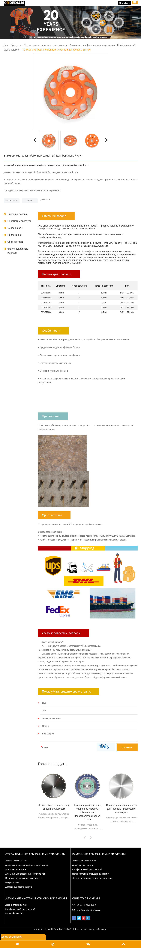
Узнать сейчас (11, 200)
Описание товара (17, 214)
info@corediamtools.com (88, 910)
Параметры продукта (19, 221)
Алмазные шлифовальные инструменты (92, 45)
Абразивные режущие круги (19, 887)
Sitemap (102, 929)
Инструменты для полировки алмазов (23, 878)
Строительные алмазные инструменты (45, 45)
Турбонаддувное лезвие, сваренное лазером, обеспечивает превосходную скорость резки (88, 812)
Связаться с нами (86, 898)
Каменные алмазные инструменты (99, 854)
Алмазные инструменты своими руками (36, 898)
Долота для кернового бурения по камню (92, 878)
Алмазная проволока (15, 869)
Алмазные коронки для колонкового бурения (27, 865)
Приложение (15, 235)
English (124, 3)
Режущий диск (12, 882)
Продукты (15, 45)
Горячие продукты (53, 764)
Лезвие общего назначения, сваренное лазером (54, 807)
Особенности (15, 228)
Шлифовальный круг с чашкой (87, 869)
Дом (6, 45)
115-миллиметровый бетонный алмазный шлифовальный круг (56, 50)
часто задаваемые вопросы (18, 251)
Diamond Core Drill (14, 914)
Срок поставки (16, 242)
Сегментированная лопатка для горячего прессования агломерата (121, 809)
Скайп (29, 200)
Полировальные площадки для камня (90, 874)
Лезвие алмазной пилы (16, 861)
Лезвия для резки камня (84, 861)
